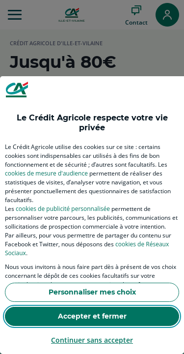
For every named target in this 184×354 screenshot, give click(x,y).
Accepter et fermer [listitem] (92, 316)
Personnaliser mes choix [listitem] (92, 292)
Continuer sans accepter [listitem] (92, 340)
